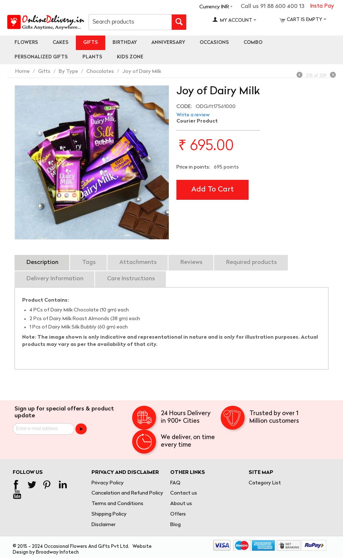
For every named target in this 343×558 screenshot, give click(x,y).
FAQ (175, 483)
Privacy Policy (107, 483)
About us (181, 504)
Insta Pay (322, 6)
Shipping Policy (109, 514)
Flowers (26, 42)
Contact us (183, 493)
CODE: (184, 106)
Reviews (191, 262)
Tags (89, 262)
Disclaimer (103, 525)
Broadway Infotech (57, 552)
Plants (92, 57)
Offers (178, 514)
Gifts (90, 42)
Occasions (214, 42)
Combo (253, 42)
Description (42, 262)
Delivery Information (54, 279)
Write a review (193, 115)
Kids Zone (130, 57)
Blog (175, 525)
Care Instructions (131, 279)
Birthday (125, 42)
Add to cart (212, 189)
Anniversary (168, 42)
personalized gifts (41, 57)
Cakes (61, 42)
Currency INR (214, 7)
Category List (265, 483)
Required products (251, 262)
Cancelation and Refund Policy (127, 493)
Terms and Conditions (117, 504)
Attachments (138, 262)
